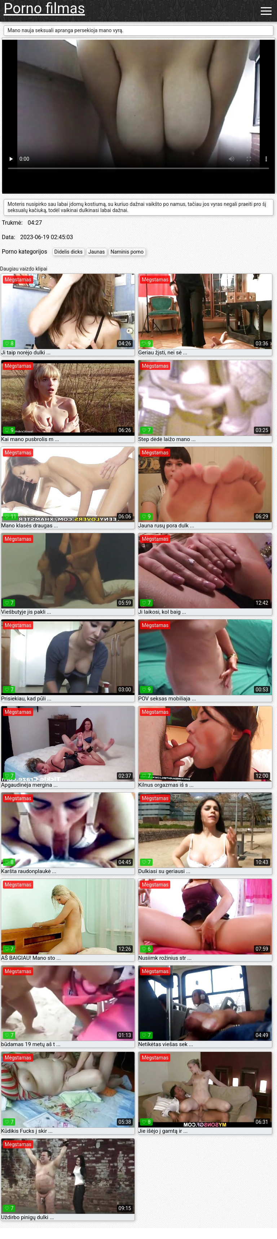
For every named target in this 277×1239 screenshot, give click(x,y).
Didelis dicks (68, 252)
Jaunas (96, 252)
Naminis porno (127, 252)
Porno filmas (44, 8)
